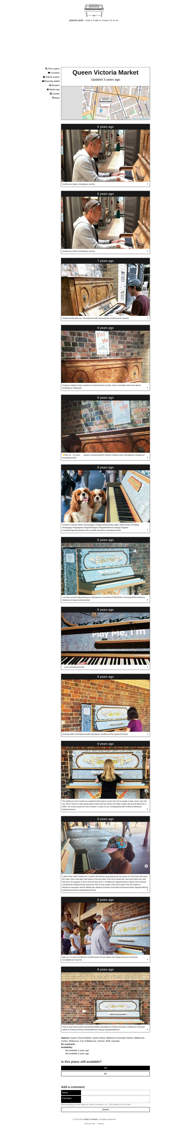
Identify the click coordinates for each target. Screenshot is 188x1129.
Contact (55, 94)
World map (53, 89)
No (105, 1074)
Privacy (101, 1124)
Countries (54, 73)
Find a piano (52, 69)
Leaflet (134, 118)
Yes (105, 1068)
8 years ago (105, 328)
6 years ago (105, 126)
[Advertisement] (94, 47)
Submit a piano (51, 77)
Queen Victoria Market (105, 72)
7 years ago (105, 261)
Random (54, 85)
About (56, 98)
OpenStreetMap (144, 118)
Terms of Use (89, 1124)
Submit (105, 1109)
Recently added (51, 81)
